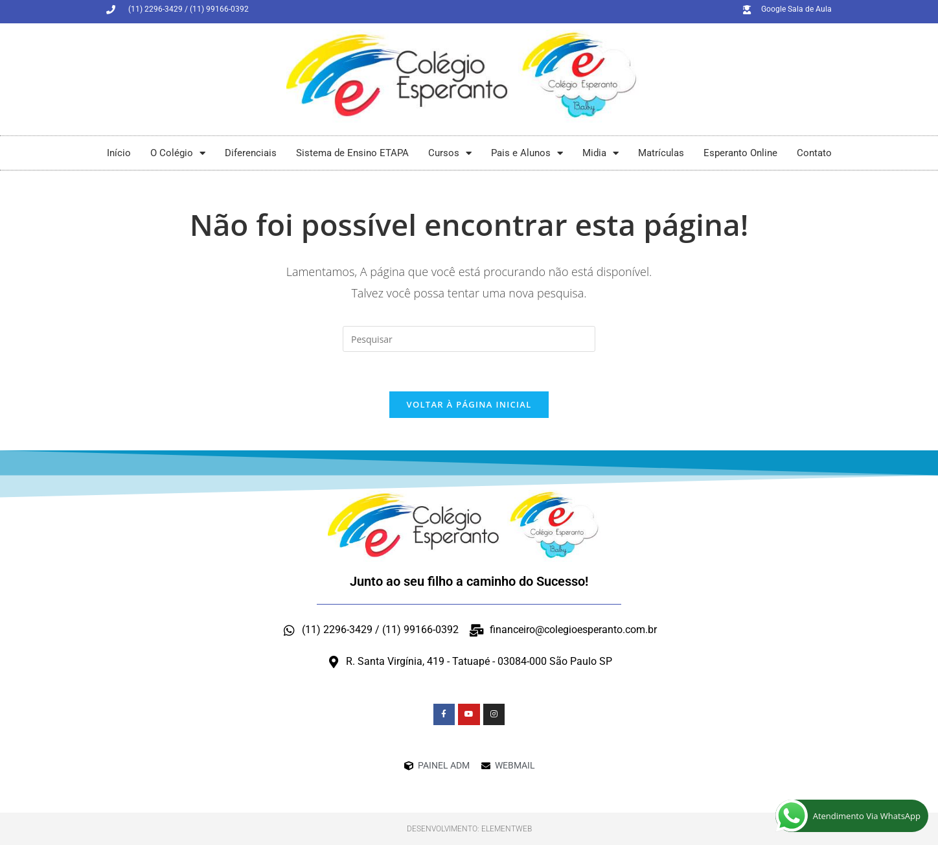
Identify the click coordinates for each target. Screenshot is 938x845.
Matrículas (661, 153)
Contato (814, 153)
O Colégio (177, 153)
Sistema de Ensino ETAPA (352, 153)
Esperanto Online (740, 153)
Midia (600, 153)
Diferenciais (251, 153)
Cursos (450, 153)
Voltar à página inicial (468, 404)
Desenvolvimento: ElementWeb (469, 828)
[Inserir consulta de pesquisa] (469, 339)
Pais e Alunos (527, 153)
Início (119, 153)
